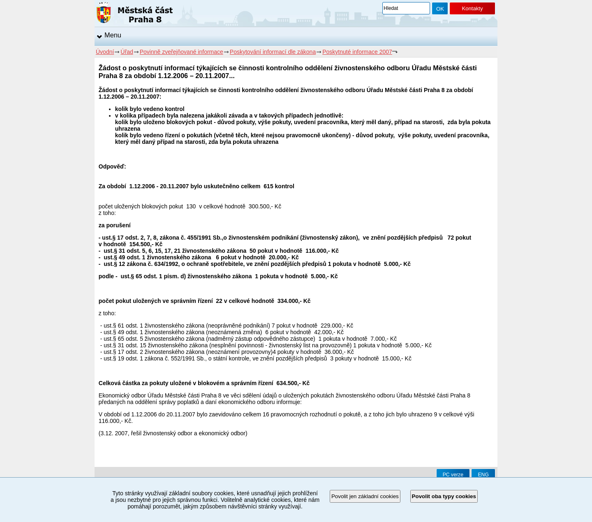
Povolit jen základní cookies (365, 496)
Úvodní (105, 52)
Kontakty (472, 8)
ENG (483, 475)
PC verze (453, 475)
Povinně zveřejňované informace (181, 52)
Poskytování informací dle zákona (273, 52)
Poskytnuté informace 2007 (357, 52)
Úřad (126, 52)
